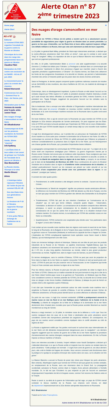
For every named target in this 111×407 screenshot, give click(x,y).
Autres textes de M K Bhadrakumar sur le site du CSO (84, 403)
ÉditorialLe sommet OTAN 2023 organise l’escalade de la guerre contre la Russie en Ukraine (14, 45)
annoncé (72, 64)
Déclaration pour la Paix (14, 105)
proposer (53, 109)
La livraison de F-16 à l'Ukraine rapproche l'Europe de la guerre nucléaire (15, 206)
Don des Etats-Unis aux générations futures (15, 194)
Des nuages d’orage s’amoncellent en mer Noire (13, 119)
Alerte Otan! (9, 29)
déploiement (39, 386)
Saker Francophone (49, 395)
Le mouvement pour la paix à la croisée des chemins (13, 83)
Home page (9, 25)
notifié (93, 312)
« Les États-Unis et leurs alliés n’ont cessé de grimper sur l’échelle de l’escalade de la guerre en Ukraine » (14, 155)
